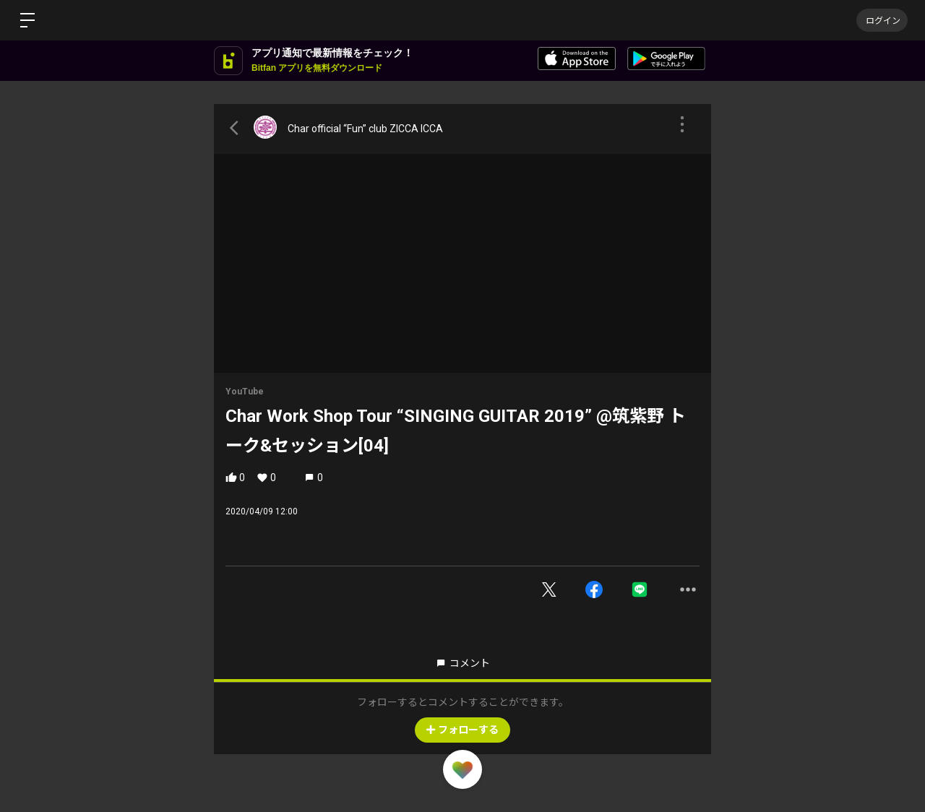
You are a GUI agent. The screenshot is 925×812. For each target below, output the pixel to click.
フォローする (462, 729)
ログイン (881, 20)
